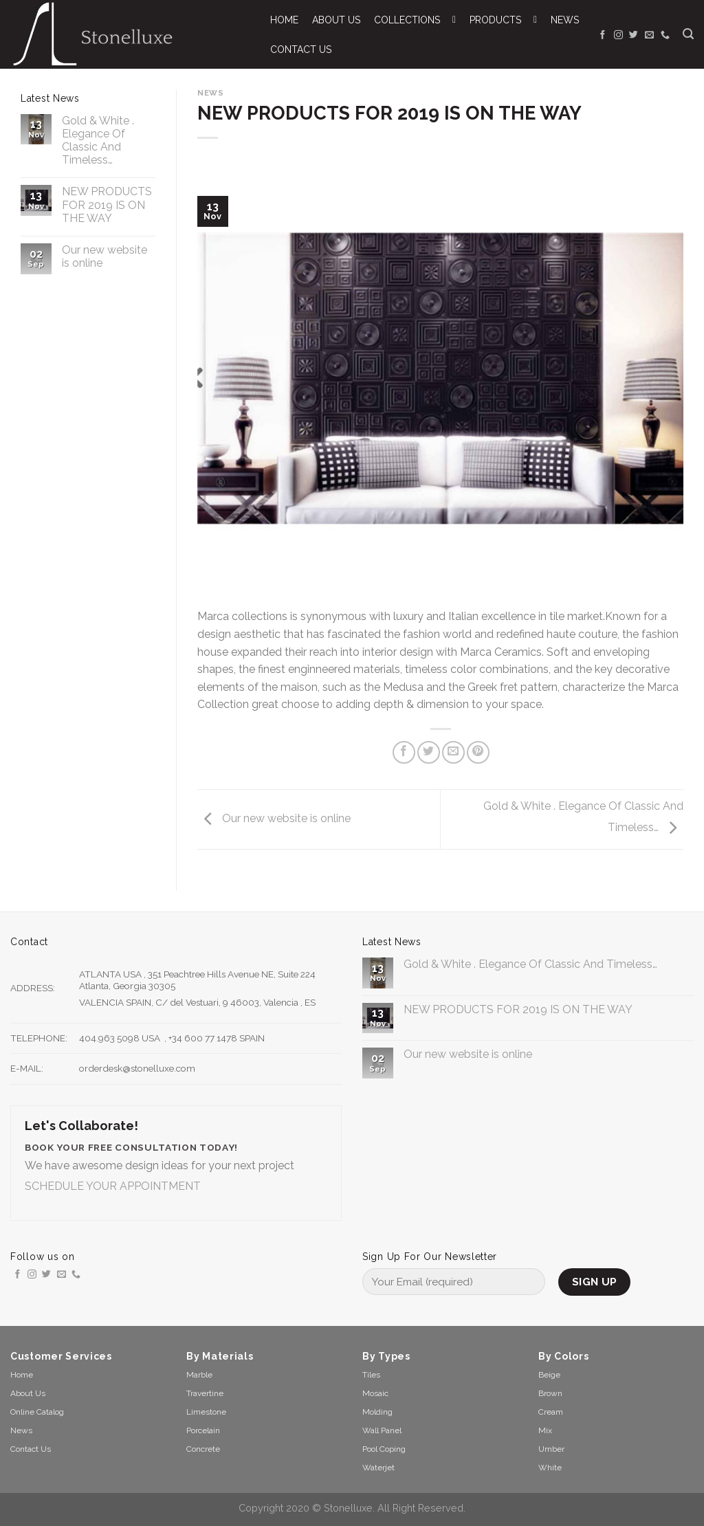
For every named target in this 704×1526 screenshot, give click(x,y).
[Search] (688, 34)
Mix (545, 1430)
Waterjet (378, 1467)
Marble (199, 1375)
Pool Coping (384, 1449)
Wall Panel (382, 1430)
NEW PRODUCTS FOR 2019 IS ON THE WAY (107, 204)
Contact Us (30, 1449)
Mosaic (375, 1393)
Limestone (206, 1412)
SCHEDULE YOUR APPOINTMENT (113, 1186)
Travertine (204, 1393)
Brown (550, 1393)
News (210, 93)
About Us (27, 1393)
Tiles (371, 1375)
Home (21, 1375)
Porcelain (203, 1430)
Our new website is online (104, 256)
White (550, 1467)
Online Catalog (37, 1412)
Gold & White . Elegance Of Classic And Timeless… (98, 140)
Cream (550, 1412)
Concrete (203, 1449)
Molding (377, 1412)
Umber (551, 1449)
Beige (549, 1375)
